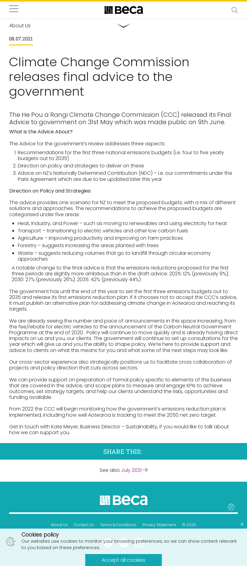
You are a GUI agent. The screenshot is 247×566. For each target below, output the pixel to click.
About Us (59, 524)
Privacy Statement (159, 524)
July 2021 (134, 470)
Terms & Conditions (118, 524)
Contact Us (84, 524)
